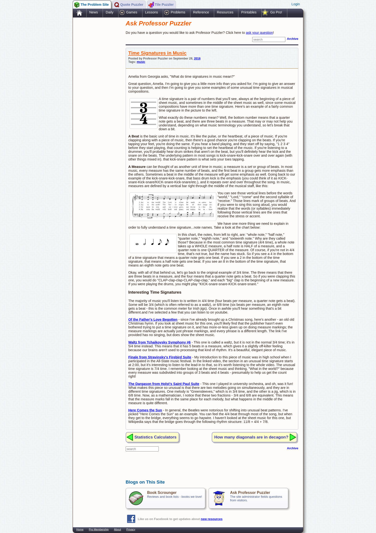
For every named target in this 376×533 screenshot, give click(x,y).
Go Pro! (276, 12)
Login (295, 4)
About (117, 529)
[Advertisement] (97, 94)
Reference (201, 12)
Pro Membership (99, 529)
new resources (212, 519)
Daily (109, 12)
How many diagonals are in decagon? (251, 437)
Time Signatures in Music (157, 53)
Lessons (151, 12)
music (141, 62)
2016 (197, 58)
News (93, 12)
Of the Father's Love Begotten (152, 319)
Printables (249, 12)
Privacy (130, 529)
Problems (178, 12)
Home (79, 529)
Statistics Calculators (156, 437)
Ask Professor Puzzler (250, 493)
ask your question (259, 33)
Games (131, 12)
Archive (292, 39)
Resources (225, 12)
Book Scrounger (161, 493)
